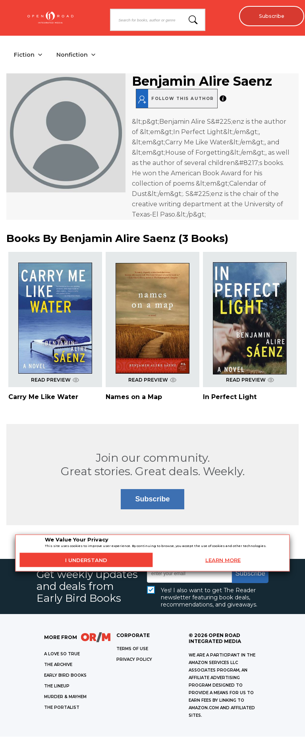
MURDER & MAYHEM (65, 697)
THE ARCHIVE (58, 665)
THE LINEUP (56, 686)
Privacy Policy (134, 659)
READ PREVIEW (55, 380)
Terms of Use (132, 649)
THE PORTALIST (61, 707)
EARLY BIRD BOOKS (65, 675)
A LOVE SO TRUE (62, 654)
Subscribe (269, 15)
